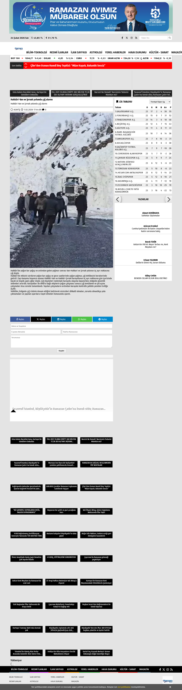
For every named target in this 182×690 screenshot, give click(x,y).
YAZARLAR (143, 199)
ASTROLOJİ (96, 52)
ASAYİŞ (17, 109)
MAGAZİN (144, 669)
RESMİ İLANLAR (59, 52)
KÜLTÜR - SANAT (159, 52)
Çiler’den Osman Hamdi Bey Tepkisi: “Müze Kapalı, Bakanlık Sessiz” (68, 65)
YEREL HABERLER (115, 52)
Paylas (20, 319)
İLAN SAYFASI (79, 52)
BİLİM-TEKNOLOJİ (36, 52)
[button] (26, 64)
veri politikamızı (124, 687)
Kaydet (61, 350)
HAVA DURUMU (137, 52)
